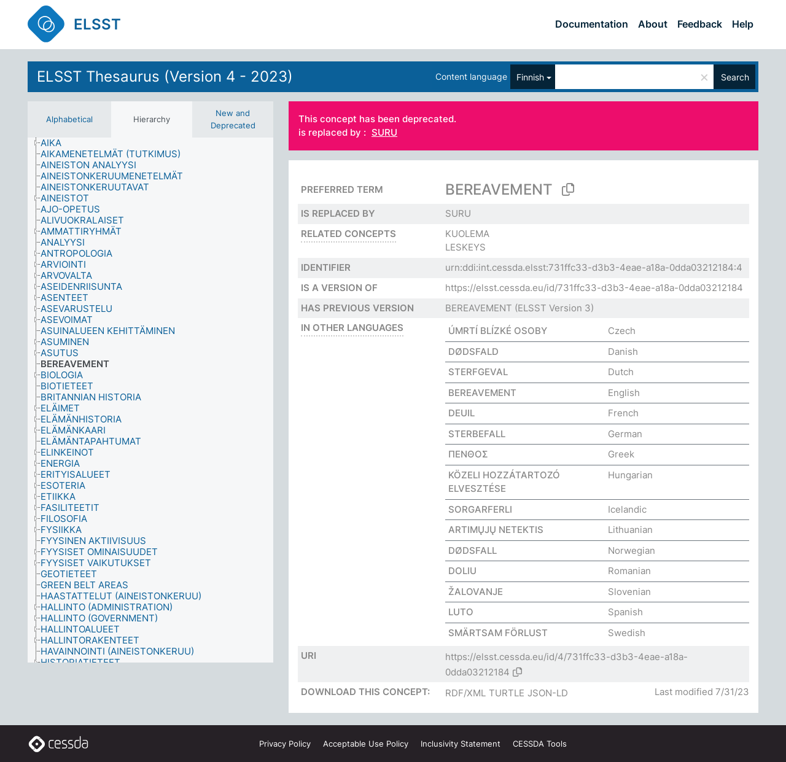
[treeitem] (56, 143)
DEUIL (461, 413)
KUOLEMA (467, 233)
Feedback (699, 24)
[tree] (150, 400)
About (652, 24)
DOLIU (462, 571)
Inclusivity (460, 743)
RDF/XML (465, 693)
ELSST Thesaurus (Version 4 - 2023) (165, 76)
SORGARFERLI (480, 509)
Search (735, 77)
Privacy (285, 743)
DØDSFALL (472, 550)
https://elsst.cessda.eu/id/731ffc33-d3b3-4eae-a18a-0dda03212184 (594, 288)
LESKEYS (465, 247)
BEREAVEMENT (478, 308)
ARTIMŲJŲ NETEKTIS (495, 529)
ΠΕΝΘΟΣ (468, 454)
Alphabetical (69, 119)
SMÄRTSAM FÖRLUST (498, 633)
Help (742, 24)
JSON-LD (547, 693)
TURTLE (506, 693)
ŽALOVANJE (475, 591)
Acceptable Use (365, 743)
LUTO (460, 612)
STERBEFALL (476, 434)
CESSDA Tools (540, 743)
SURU (384, 133)
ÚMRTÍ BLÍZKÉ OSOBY (497, 330)
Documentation (591, 24)
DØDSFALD (473, 351)
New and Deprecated (233, 119)
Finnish (530, 77)
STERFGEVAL (478, 372)
